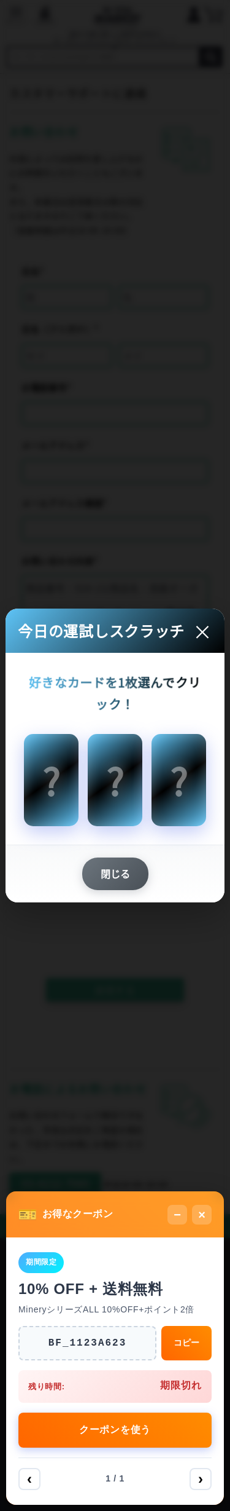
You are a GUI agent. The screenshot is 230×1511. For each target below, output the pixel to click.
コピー (186, 1342)
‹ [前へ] (29, 1478)
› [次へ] (200, 1478)
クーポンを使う (115, 1429)
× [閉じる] (201, 1214)
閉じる (115, 873)
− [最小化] (177, 1214)
